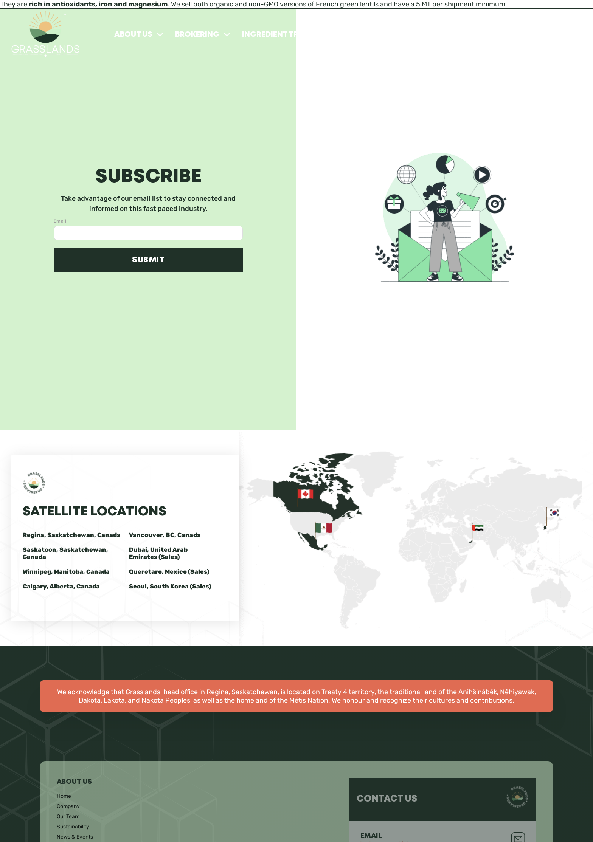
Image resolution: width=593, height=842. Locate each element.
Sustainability (73, 826)
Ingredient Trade (278, 34)
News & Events (75, 837)
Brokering (197, 34)
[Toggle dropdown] (160, 34)
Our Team (68, 816)
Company (68, 806)
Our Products (366, 34)
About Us (133, 34)
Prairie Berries (551, 34)
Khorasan (429, 34)
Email (60, 221)
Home (64, 796)
